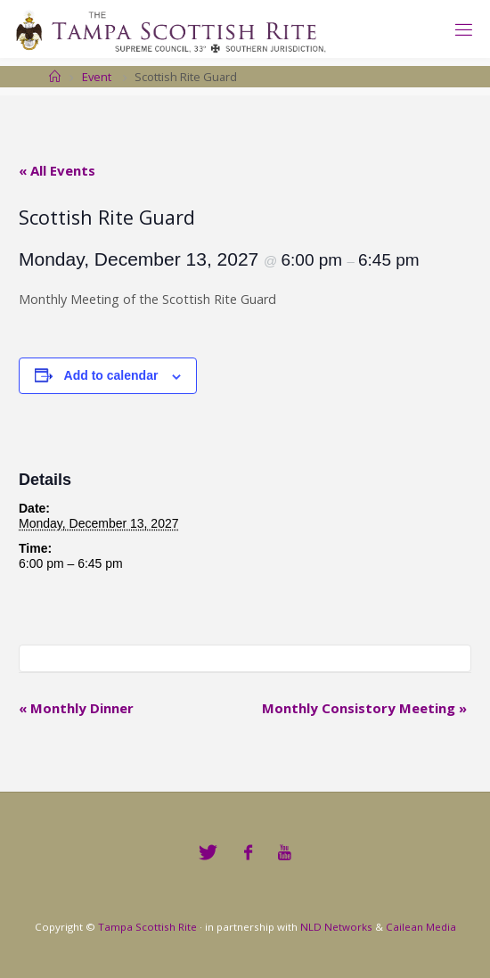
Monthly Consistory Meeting (364, 708)
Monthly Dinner (76, 708)
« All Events (57, 170)
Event (96, 77)
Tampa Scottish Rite (147, 926)
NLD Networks (336, 926)
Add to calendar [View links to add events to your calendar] (111, 375)
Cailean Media (421, 926)
